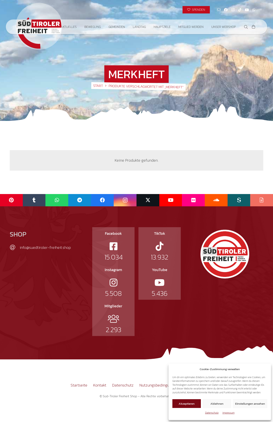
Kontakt (99, 385)
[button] (246, 27)
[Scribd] (239, 200)
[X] (147, 200)
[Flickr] (193, 200)
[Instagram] (232, 9)
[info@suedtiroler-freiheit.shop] (15, 247)
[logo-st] (224, 254)
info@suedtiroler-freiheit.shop (45, 247)
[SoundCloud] (216, 200)
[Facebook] (225, 9)
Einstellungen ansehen (250, 403)
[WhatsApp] (253, 9)
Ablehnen (216, 403)
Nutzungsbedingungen (158, 385)
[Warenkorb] (253, 27)
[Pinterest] (11, 200)
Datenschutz (212, 413)
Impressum (228, 413)
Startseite (79, 385)
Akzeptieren (187, 403)
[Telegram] (79, 200)
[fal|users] (113, 318)
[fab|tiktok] (159, 246)
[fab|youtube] (159, 282)
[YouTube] (246, 9)
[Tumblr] (34, 200)
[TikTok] (239, 9)
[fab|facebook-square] (113, 246)
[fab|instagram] (113, 282)
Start (98, 85)
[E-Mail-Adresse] (218, 9)
